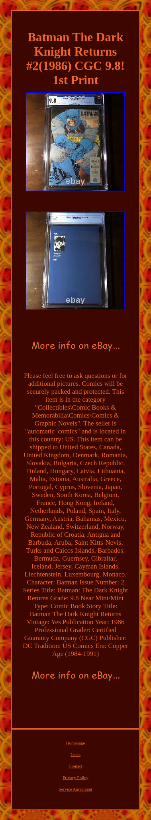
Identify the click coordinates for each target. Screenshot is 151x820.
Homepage (75, 743)
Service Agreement (75, 789)
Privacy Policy (75, 777)
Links (75, 754)
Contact (75, 766)
